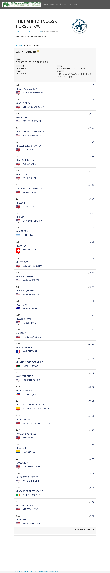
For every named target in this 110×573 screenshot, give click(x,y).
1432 (91, 184)
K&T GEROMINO (25, 505)
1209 (91, 386)
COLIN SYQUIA (30, 394)
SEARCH (73, 4)
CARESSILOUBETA (25, 160)
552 (92, 372)
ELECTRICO (22, 262)
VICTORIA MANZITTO (33, 92)
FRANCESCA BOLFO (32, 336)
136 (92, 430)
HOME (46, 4)
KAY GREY (21, 245)
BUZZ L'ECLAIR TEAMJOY (29, 145)
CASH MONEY (23, 103)
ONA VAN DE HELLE (26, 433)
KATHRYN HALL (30, 178)
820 (92, 329)
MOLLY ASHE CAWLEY (33, 523)
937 (92, 315)
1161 (91, 415)
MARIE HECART (30, 351)
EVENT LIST (54, 4)
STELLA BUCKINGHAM (33, 106)
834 (92, 258)
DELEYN (21, 202)
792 (92, 501)
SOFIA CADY (28, 206)
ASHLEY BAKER (30, 163)
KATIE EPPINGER (31, 480)
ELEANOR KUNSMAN (33, 265)
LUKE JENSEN (29, 149)
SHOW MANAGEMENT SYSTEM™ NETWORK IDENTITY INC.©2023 (36, 572)
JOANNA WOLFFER (32, 135)
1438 (91, 473)
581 (92, 99)
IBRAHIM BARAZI (30, 366)
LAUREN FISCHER (31, 380)
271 (92, 516)
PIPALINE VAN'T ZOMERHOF (30, 131)
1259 (91, 227)
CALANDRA (22, 231)
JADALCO (21, 333)
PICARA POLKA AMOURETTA (30, 404)
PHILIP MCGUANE (31, 495)
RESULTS (64, 4)
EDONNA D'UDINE (26, 347)
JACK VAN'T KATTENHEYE (29, 188)
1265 (91, 127)
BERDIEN (21, 519)
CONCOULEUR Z (25, 376)
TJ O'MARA (28, 437)
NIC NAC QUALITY (25, 276)
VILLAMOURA (23, 419)
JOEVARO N (22, 462)
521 (92, 301)
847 (92, 213)
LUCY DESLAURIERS (32, 466)
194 (92, 444)
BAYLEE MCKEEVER (32, 121)
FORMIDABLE (23, 117)
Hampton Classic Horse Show (29, 31)
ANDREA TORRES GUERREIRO (37, 408)
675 (92, 459)
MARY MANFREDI (31, 280)
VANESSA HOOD (30, 509)
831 (92, 242)
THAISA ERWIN (30, 308)
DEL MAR (21, 447)
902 (92, 156)
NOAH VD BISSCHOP (27, 88)
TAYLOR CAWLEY (31, 192)
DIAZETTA (22, 174)
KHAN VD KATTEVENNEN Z (30, 362)
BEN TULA (28, 235)
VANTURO (22, 304)
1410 (91, 343)
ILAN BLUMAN (29, 451)
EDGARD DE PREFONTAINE (30, 491)
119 (92, 170)
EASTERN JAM (24, 318)
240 (92, 142)
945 (92, 113)
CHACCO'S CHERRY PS (27, 477)
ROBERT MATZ (30, 322)
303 (92, 199)
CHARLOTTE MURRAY (33, 220)
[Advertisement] (55, 553)
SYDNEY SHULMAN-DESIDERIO (37, 423)
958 (92, 487)
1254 (91, 401)
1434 (91, 358)
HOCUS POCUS (24, 390)
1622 (91, 272)
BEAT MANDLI (29, 249)
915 (92, 85)
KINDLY (20, 216)
